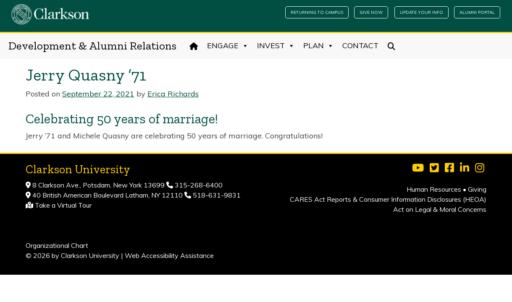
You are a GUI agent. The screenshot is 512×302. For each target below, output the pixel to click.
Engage (228, 45)
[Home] (194, 45)
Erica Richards (173, 94)
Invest (276, 45)
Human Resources (434, 189)
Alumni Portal (477, 12)
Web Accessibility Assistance (169, 255)
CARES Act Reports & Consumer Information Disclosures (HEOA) (388, 199)
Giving (477, 189)
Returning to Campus (317, 12)
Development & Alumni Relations (92, 45)
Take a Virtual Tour (63, 205)
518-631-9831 (216, 195)
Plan (318, 45)
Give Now (371, 12)
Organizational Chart (57, 245)
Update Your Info (421, 12)
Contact (360, 45)
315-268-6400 (198, 185)
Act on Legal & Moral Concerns (439, 209)
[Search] (392, 45)
